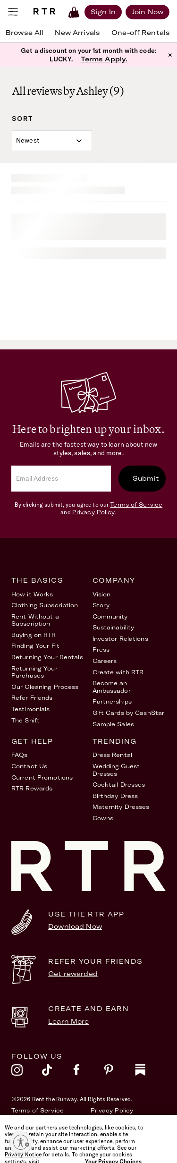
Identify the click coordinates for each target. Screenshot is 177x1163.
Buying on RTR (33, 634)
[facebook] (88, 1072)
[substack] (150, 1072)
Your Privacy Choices (123, 1121)
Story (101, 605)
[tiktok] (57, 1072)
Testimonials (30, 709)
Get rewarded (73, 973)
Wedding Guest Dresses (116, 770)
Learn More (68, 1021)
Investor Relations (120, 638)
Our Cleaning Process (44, 686)
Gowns (103, 818)
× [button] (170, 55)
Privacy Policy (93, 512)
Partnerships (112, 701)
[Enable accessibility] (20, 1142)
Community (110, 616)
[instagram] (26, 1072)
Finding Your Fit (35, 645)
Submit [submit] (146, 478)
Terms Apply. (104, 59)
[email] (61, 479)
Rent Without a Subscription (35, 620)
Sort (22, 118)
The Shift (25, 720)
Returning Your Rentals (47, 657)
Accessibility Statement (48, 1121)
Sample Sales (113, 724)
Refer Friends (32, 697)
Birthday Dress (115, 795)
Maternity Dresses (121, 806)
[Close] (170, 1136)
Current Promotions (42, 777)
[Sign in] (103, 12)
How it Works (32, 594)
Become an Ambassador (112, 686)
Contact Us (29, 766)
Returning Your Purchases (34, 672)
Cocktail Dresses (119, 784)
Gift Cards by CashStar (129, 712)
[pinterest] (119, 1072)
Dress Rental (112, 754)
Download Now (75, 926)
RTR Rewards (31, 788)
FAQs (19, 754)
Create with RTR (118, 672)
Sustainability (114, 627)
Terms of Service (136, 504)
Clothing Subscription (44, 605)
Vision (102, 594)
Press (101, 649)
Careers (105, 660)
